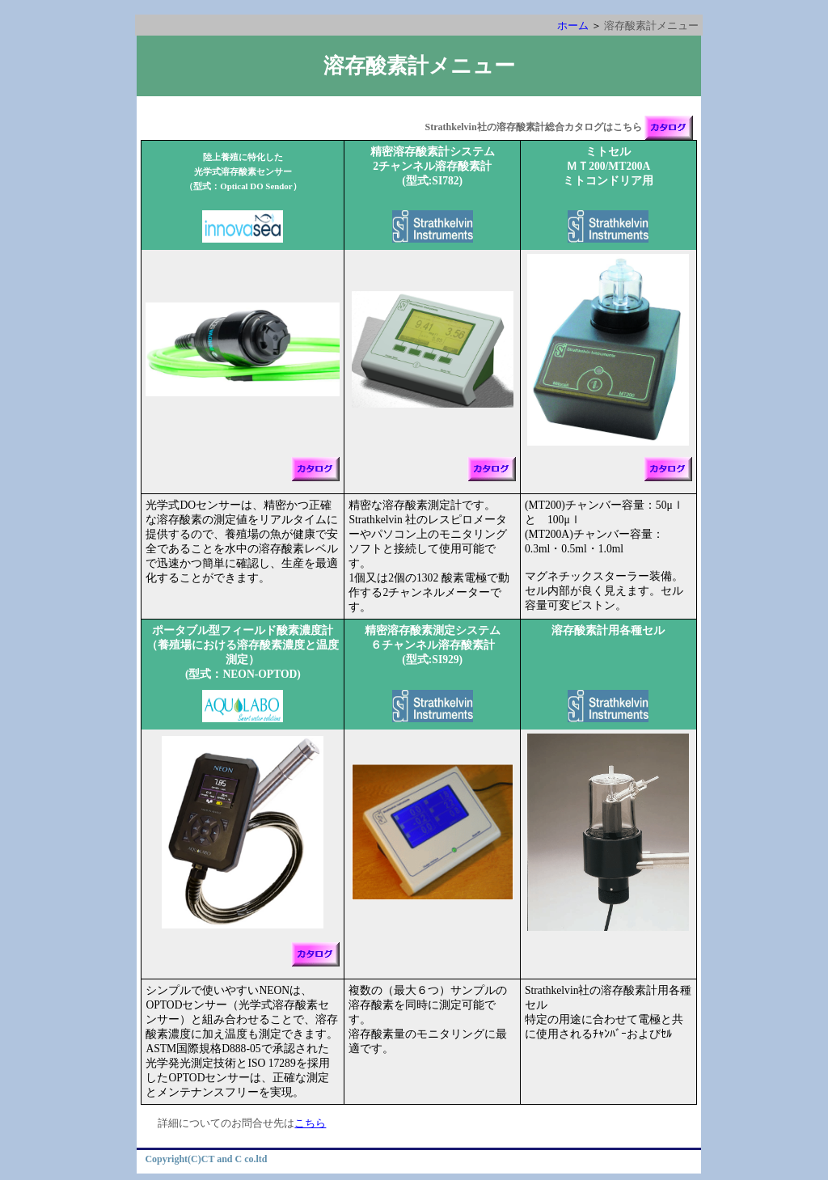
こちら (310, 1123)
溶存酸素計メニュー (419, 66)
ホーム (573, 26)
